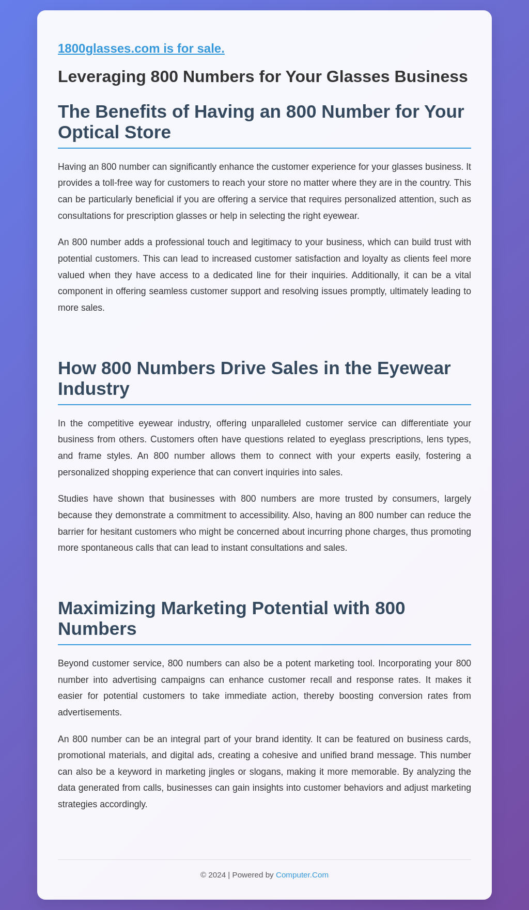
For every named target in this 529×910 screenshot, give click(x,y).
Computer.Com (302, 874)
